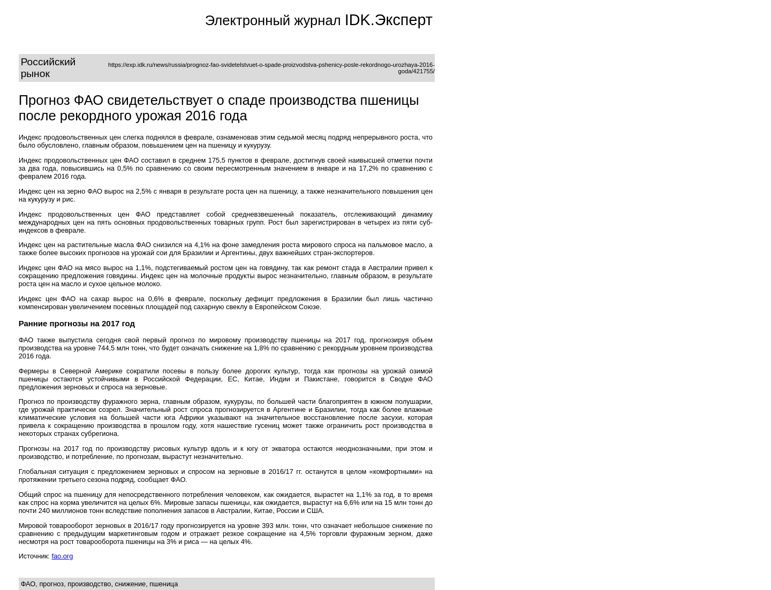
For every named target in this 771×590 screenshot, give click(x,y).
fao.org (62, 556)
